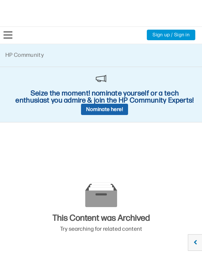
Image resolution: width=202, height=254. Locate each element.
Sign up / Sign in (171, 35)
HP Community (24, 55)
